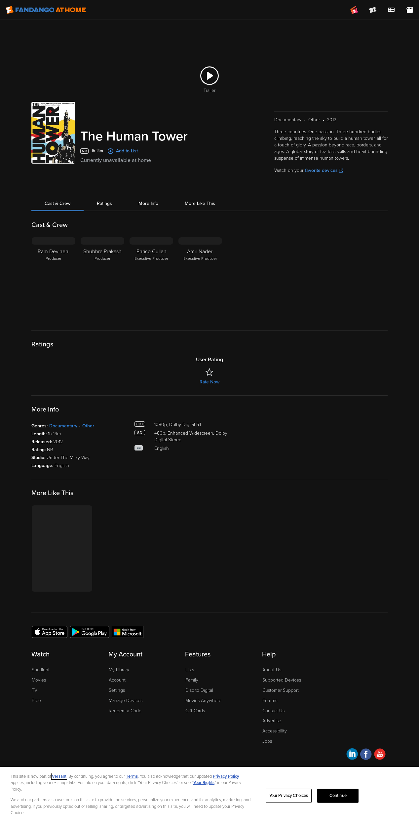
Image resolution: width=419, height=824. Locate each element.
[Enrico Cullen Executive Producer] (151, 278)
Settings (117, 690)
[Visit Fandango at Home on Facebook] (366, 755)
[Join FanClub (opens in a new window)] (354, 10)
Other (88, 426)
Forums (269, 700)
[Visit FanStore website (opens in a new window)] (409, 10)
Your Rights (203, 782)
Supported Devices (281, 680)
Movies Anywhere (203, 700)
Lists (189, 670)
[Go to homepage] (45, 10)
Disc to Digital (199, 690)
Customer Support (280, 690)
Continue (338, 795)
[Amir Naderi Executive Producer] (200, 278)
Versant (59, 776)
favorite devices (324, 170)
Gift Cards (195, 711)
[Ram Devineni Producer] (53, 278)
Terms (132, 776)
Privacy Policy (226, 776)
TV (34, 690)
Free (36, 700)
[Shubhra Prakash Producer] (102, 278)
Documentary (63, 426)
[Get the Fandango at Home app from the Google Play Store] (89, 632)
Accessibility (274, 731)
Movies (39, 680)
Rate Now (209, 382)
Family (191, 680)
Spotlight (41, 670)
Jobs (267, 741)
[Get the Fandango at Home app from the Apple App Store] (49, 632)
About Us (271, 670)
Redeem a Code (125, 711)
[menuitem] (391, 10)
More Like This (200, 203)
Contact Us (273, 711)
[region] (209, 795)
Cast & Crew (57, 203)
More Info (148, 203)
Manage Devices (125, 700)
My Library (119, 670)
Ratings (104, 203)
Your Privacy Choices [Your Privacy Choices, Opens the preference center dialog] (288, 795)
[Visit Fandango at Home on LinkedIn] (352, 755)
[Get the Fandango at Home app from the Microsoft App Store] (127, 632)
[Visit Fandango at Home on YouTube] (380, 755)
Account (117, 680)
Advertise (271, 721)
